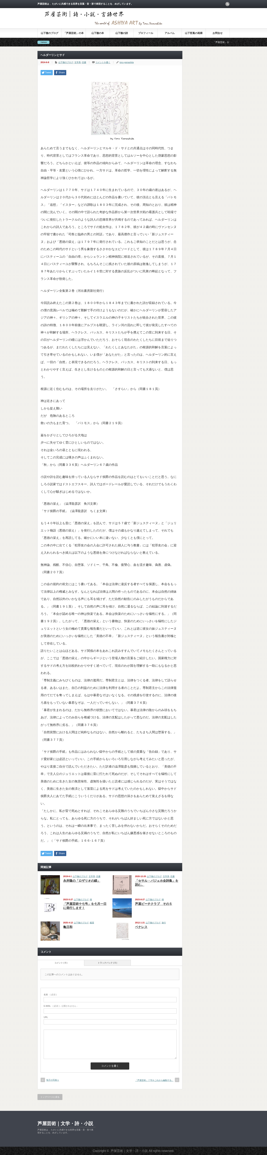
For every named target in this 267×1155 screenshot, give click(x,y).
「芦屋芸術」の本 (74, 33)
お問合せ (218, 33)
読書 (84, 62)
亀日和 (67, 927)
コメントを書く (102, 62)
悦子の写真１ (52, 1080)
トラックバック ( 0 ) (107, 963)
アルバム (170, 33)
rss (227, 4)
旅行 (164, 922)
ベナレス (141, 927)
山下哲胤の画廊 (193, 33)
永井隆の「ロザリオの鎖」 (81, 880)
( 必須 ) (50, 994)
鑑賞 (92, 922)
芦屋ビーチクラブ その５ (153, 903)
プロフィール (145, 33)
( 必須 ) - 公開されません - (61, 1006)
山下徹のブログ (49, 33)
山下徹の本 (97, 33)
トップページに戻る (50, 1097)
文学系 (77, 62)
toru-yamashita (127, 62)
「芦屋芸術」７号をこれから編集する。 (154, 1080)
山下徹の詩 (121, 33)
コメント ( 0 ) (60, 963)
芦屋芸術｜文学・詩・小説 (65, 1123)
